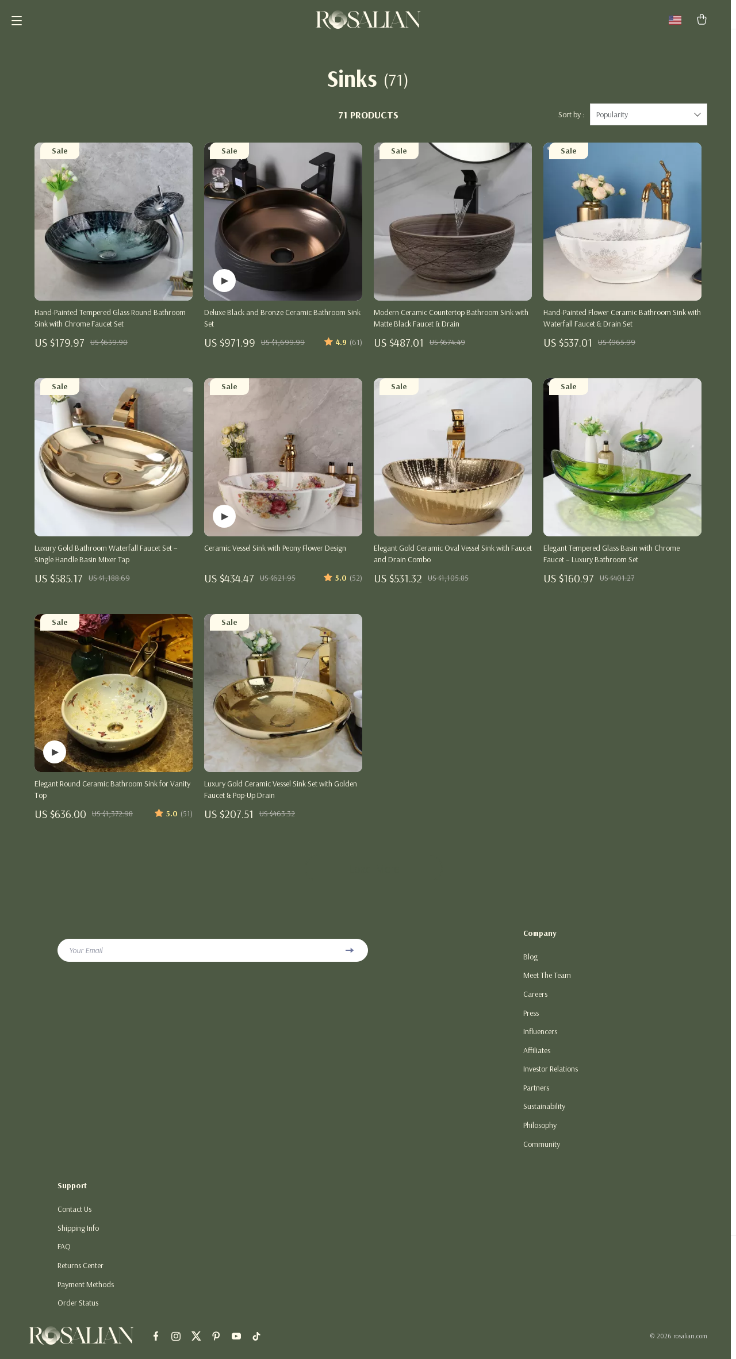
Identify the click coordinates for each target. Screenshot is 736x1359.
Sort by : (571, 119)
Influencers (540, 1037)
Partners (536, 1094)
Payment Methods (85, 1292)
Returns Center (80, 1273)
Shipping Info (78, 1235)
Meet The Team (547, 980)
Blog (530, 961)
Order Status (77, 1311)
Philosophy (540, 1132)
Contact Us (74, 1216)
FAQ (64, 1254)
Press (531, 1018)
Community (541, 1151)
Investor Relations (550, 1075)
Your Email (85, 955)
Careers (535, 999)
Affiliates (536, 1056)
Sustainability (544, 1113)
